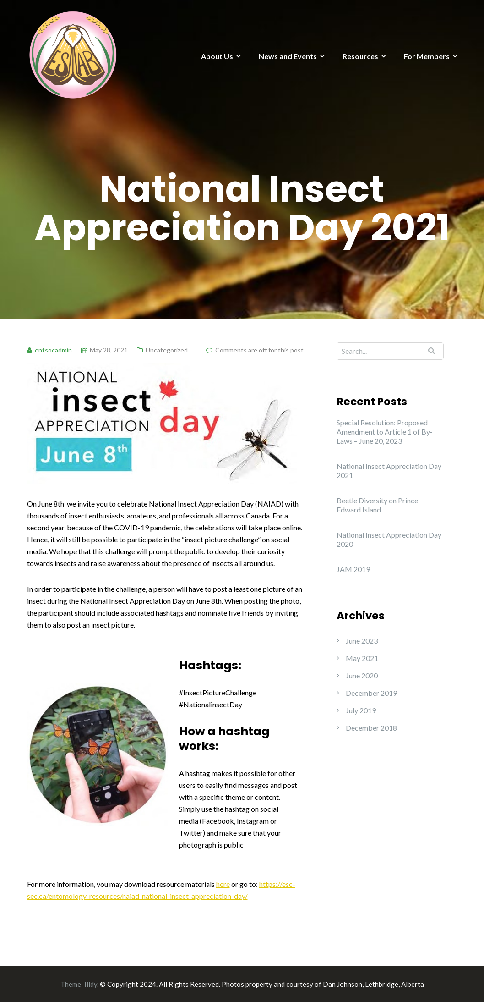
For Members (427, 56)
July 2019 (361, 710)
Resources (360, 56)
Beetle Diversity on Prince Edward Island (377, 505)
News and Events (288, 56)
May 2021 (362, 658)
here (223, 884)
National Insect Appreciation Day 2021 (389, 470)
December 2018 (371, 727)
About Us (217, 56)
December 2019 (371, 692)
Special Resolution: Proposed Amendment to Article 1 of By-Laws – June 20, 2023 (385, 431)
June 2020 (362, 675)
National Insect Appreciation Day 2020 (389, 539)
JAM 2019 (353, 569)
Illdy (90, 984)
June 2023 (362, 640)
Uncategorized (167, 350)
